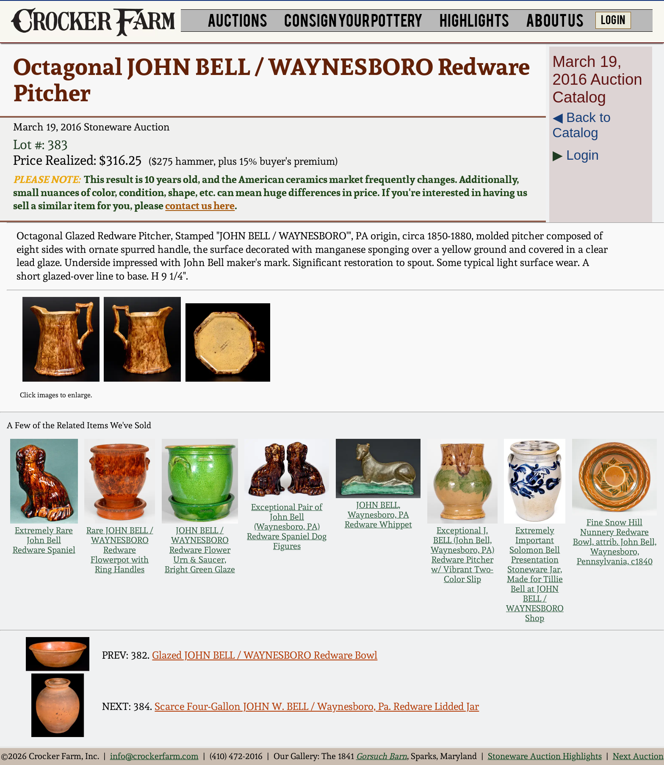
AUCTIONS (237, 19)
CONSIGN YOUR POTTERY (353, 19)
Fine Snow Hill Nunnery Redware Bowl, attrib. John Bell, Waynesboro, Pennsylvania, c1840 (614, 542)
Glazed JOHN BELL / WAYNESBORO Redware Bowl (264, 655)
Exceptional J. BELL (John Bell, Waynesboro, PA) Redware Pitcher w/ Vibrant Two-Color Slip (462, 555)
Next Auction (638, 756)
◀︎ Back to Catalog (582, 125)
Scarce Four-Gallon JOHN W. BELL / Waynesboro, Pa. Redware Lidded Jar (317, 706)
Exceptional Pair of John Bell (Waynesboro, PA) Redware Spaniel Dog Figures (286, 526)
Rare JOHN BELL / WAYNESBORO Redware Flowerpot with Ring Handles (119, 550)
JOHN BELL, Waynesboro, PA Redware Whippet (378, 514)
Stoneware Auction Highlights (545, 756)
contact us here (200, 205)
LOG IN (613, 19)
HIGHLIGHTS (474, 19)
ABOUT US (555, 19)
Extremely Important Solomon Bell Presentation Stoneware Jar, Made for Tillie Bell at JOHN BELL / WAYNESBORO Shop (535, 574)
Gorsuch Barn (381, 756)
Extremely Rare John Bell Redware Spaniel (44, 540)
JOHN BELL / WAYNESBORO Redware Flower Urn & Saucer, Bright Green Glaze (200, 550)
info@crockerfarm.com (154, 756)
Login (582, 155)
